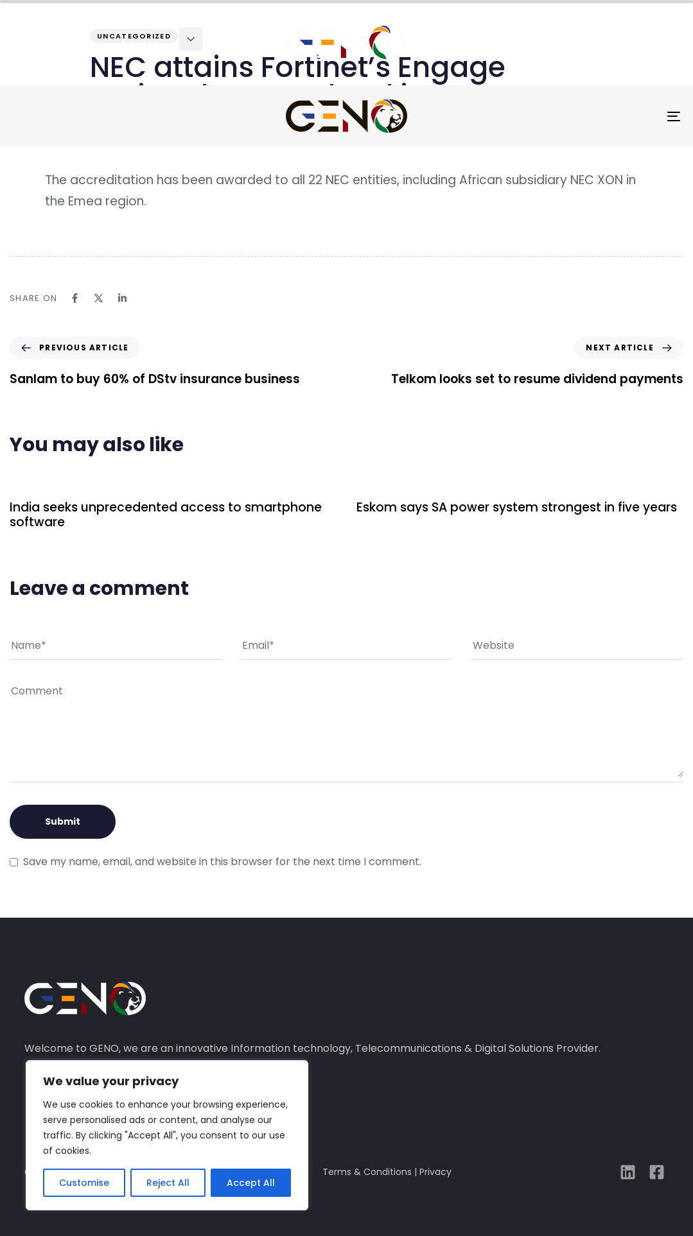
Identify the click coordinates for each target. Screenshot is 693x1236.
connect (634, 45)
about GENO (126, 45)
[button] (190, 39)
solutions (230, 45)
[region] (167, 1135)
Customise (84, 1182)
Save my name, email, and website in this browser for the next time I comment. (222, 861)
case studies (461, 45)
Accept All (251, 1182)
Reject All (167, 1182)
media (554, 45)
